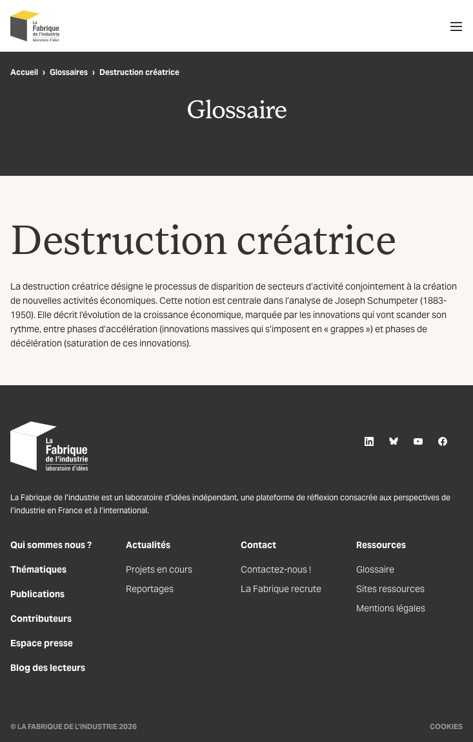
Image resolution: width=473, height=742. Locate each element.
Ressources (381, 545)
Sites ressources (390, 589)
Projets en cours (159, 569)
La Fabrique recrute (281, 589)
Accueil (24, 72)
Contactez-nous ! (276, 569)
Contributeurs (41, 618)
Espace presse (41, 643)
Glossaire (375, 569)
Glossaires (69, 72)
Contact (258, 545)
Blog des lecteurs (47, 667)
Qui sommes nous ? (51, 545)
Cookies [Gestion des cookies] (446, 726)
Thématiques (38, 569)
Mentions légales (390, 608)
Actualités (148, 545)
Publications (37, 594)
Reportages (150, 589)
